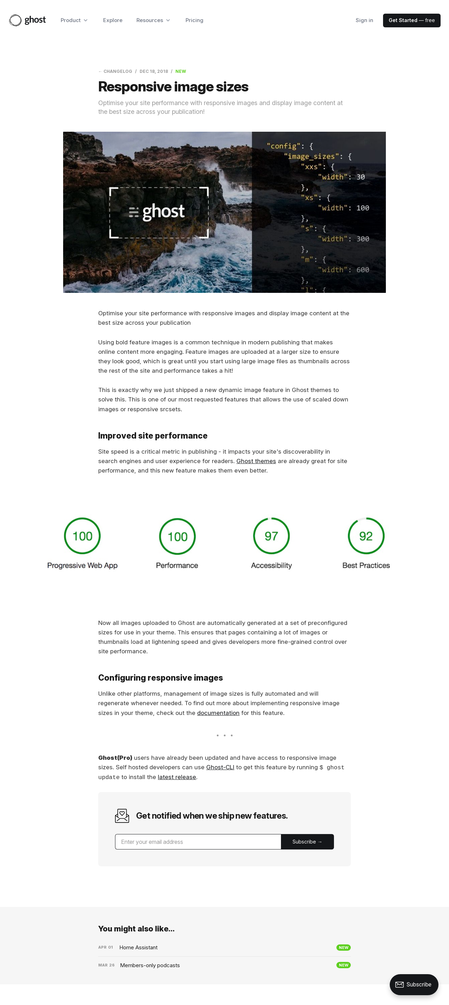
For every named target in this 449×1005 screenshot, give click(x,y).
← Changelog (115, 71)
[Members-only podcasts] (224, 965)
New (180, 71)
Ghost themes (256, 460)
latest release (177, 777)
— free (412, 20)
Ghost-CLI (220, 767)
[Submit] (307, 841)
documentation (218, 712)
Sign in (364, 20)
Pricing (194, 20)
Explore (112, 20)
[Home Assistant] (224, 947)
